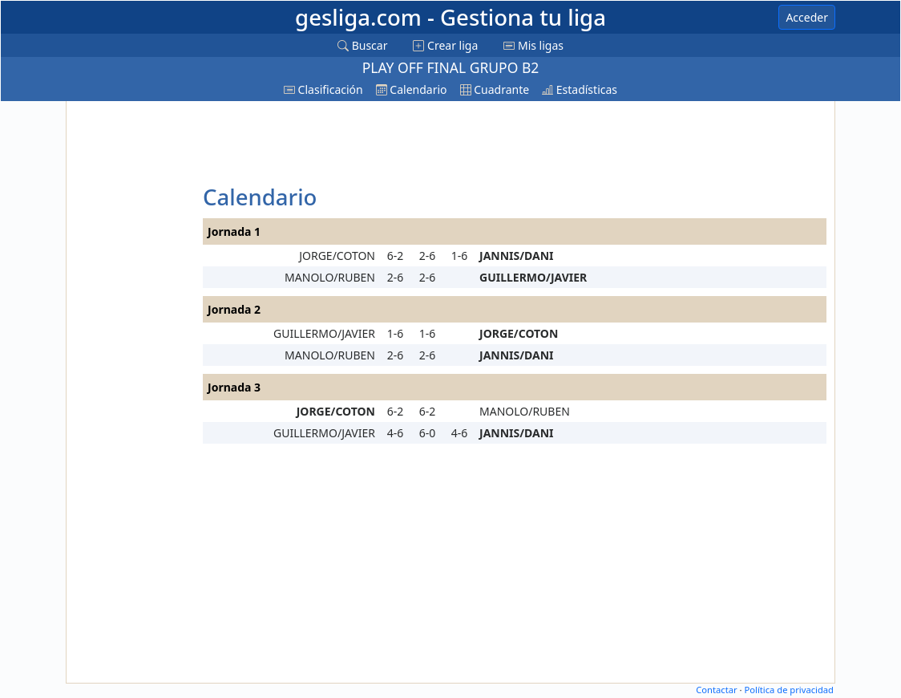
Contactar (716, 690)
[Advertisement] (132, 345)
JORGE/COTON (337, 255)
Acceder (807, 17)
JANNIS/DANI (516, 255)
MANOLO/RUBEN (330, 277)
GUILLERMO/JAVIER (533, 277)
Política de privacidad (789, 690)
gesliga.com (450, 17)
